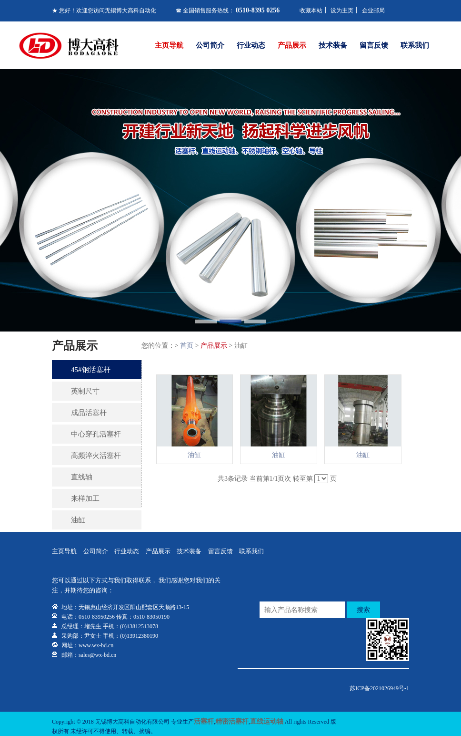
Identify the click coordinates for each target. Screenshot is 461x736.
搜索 (363, 609)
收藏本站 (311, 10)
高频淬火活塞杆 (96, 455)
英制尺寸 (85, 391)
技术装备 (333, 45)
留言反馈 (374, 45)
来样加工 (85, 498)
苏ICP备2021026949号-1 (379, 688)
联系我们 (415, 45)
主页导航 (169, 45)
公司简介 (210, 45)
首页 (186, 345)
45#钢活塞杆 (90, 369)
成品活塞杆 (89, 412)
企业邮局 (373, 10)
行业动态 (251, 45)
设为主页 (342, 10)
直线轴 (81, 477)
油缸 (78, 520)
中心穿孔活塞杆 (96, 434)
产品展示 (292, 45)
